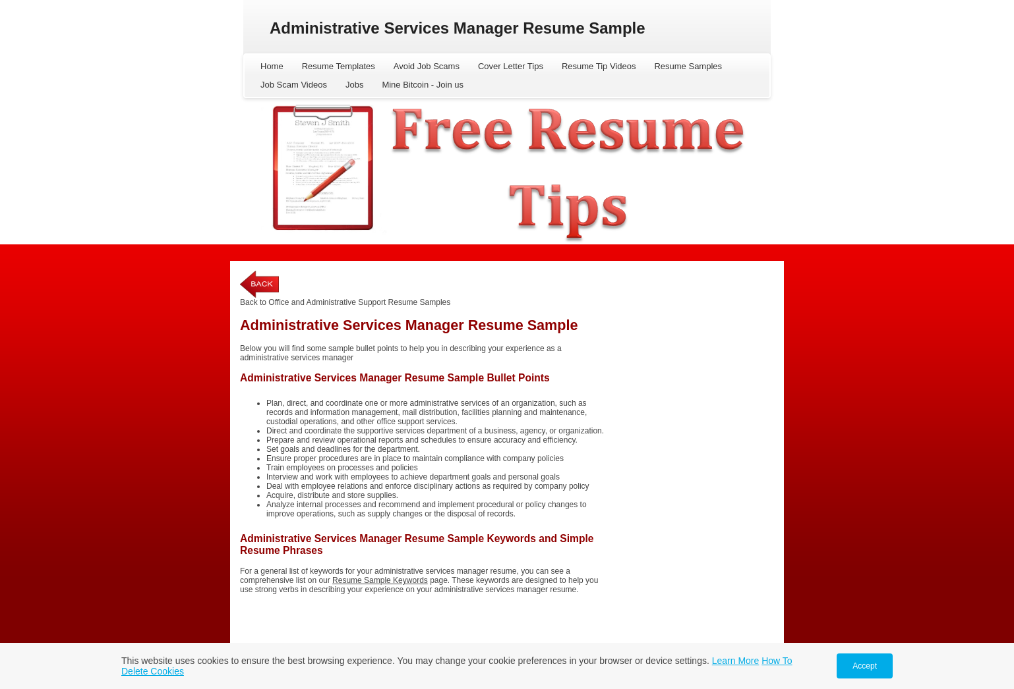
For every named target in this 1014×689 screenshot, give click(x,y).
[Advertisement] (694, 468)
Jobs (354, 85)
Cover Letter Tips (510, 66)
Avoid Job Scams (427, 66)
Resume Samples (688, 66)
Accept (864, 666)
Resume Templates (338, 66)
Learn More (736, 660)
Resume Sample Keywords (380, 580)
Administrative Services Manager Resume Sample (457, 28)
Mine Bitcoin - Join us (422, 85)
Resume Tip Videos (599, 66)
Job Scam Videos (293, 85)
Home (271, 66)
